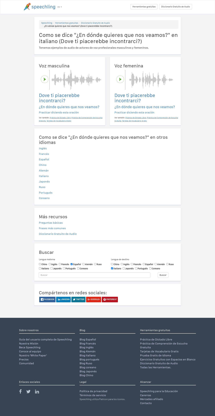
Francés (44, 153)
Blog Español (88, 339)
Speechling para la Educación (159, 391)
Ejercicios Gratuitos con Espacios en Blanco (167, 359)
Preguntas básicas (51, 222)
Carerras (145, 395)
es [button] (60, 7)
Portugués (45, 192)
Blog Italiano (88, 355)
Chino (42, 164)
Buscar (163, 275)
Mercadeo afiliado (151, 399)
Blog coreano (88, 367)
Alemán (44, 170)
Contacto (146, 403)
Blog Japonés (88, 371)
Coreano (44, 198)
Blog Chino (86, 375)
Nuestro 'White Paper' (33, 355)
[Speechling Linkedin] (39, 392)
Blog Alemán (88, 351)
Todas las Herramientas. (155, 367)
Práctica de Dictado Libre (156, 339)
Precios (24, 359)
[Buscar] (94, 275)
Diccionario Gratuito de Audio (175, 6)
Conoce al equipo (30, 351)
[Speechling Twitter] (30, 392)
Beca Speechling (29, 347)
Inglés (43, 148)
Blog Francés (88, 343)
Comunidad (26, 363)
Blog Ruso (86, 363)
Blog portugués (89, 359)
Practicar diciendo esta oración (59, 112)
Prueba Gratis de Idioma (155, 355)
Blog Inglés (87, 347)
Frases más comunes (52, 228)
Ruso (42, 187)
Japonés (44, 181)
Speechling (46, 23)
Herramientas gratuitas (144, 6)
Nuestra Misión (28, 343)
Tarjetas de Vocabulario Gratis (159, 351)
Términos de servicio (93, 395)
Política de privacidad (93, 391)
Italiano (44, 176)
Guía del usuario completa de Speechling (45, 339)
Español (44, 159)
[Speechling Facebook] (22, 392)
